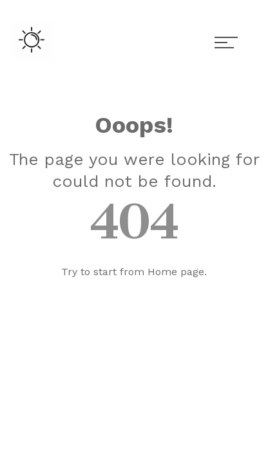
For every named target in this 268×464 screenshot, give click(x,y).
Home (162, 272)
